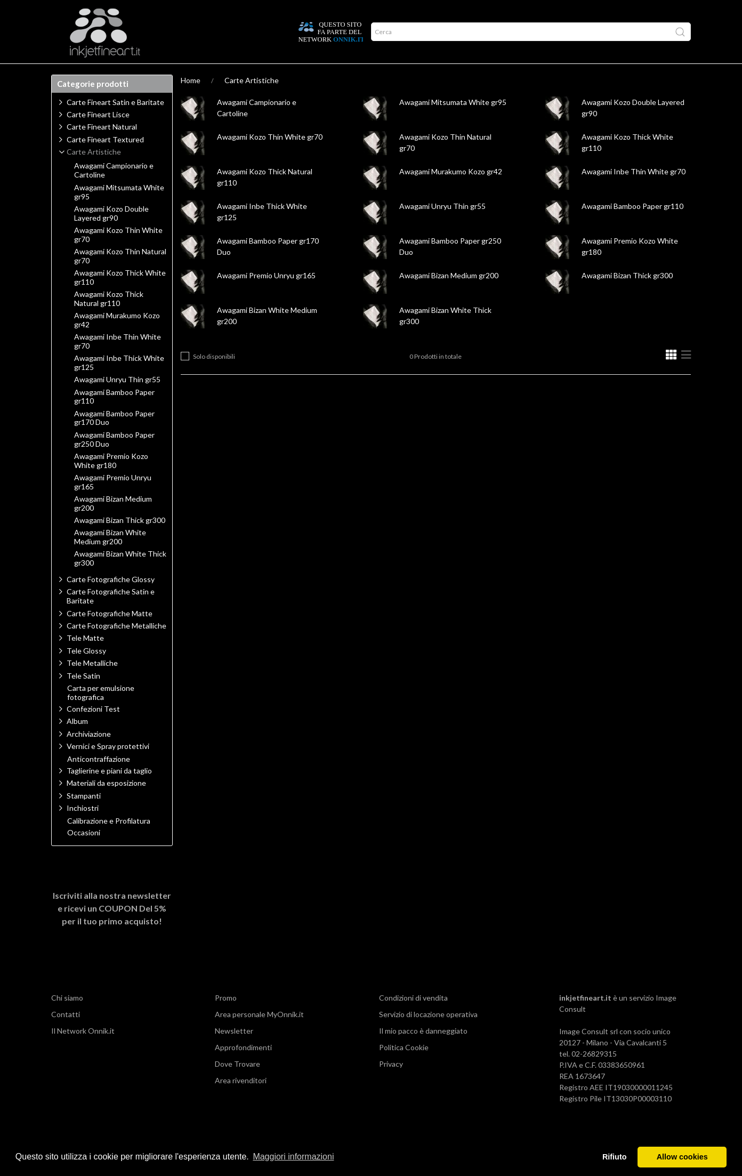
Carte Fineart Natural (102, 147)
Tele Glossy (86, 671)
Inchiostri (83, 828)
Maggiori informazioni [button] (293, 1156)
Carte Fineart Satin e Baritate (115, 122)
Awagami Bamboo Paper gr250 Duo (114, 460)
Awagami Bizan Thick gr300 (627, 296)
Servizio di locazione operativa (428, 1035)
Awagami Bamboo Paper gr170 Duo (114, 439)
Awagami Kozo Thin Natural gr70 (120, 277)
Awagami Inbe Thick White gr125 (119, 383)
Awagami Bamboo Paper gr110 (632, 226)
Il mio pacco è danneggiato (423, 1051)
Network (197, 74)
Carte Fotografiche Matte (109, 634)
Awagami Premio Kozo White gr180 (111, 481)
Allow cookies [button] (682, 1157)
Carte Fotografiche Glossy (111, 600)
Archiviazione (89, 754)
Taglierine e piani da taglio (109, 791)
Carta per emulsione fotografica (100, 713)
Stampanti (84, 816)
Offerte (241, 74)
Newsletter (234, 1051)
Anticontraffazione (98, 780)
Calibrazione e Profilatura (108, 841)
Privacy (391, 1084)
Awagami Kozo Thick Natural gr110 (108, 319)
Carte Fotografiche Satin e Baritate (111, 617)
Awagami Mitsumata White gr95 (452, 122)
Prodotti (74, 74)
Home (190, 101)
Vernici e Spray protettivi (108, 766)
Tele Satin (83, 696)
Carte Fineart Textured (105, 160)
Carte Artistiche (251, 101)
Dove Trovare (237, 1084)
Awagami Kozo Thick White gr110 (120, 298)
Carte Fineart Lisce (98, 135)
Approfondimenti (136, 74)
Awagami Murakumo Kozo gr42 (450, 192)
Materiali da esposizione (106, 803)
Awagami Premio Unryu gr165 (266, 296)
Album (77, 741)
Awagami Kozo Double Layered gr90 (111, 234)
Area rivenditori (241, 1101)
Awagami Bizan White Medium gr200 (110, 558)
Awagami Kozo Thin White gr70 (269, 157)
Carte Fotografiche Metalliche (116, 646)
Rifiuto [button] (614, 1157)
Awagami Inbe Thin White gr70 (633, 192)
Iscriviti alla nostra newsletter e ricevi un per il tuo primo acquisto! (112, 929)
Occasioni (83, 853)
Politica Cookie (404, 1068)
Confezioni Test (93, 729)
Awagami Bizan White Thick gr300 (120, 579)
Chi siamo (67, 1018)
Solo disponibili (214, 377)
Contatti (65, 1035)
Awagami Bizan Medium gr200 (448, 296)
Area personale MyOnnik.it (259, 1035)
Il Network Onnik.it (83, 1051)
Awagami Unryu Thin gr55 (442, 226)
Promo (226, 1018)
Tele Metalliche (92, 683)
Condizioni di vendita (413, 1018)
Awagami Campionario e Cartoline (114, 191)
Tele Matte (85, 658)
